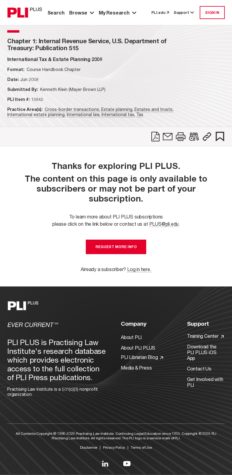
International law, (83, 114)
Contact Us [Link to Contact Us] (199, 368)
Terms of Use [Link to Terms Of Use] (141, 447)
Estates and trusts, (153, 109)
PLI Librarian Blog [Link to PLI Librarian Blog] (142, 357)
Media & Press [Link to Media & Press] (136, 367)
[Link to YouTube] (126, 463)
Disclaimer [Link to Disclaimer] (88, 447)
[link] (155, 136)
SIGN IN (212, 12)
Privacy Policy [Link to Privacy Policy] (114, 447)
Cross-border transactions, (72, 109)
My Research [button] (117, 12)
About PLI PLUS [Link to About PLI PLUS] (138, 348)
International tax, (118, 114)
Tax (139, 114)
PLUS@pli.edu (164, 224)
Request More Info (116, 246)
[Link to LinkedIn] (105, 463)
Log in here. (139, 269)
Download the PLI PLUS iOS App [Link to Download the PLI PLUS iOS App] (202, 352)
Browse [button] (81, 12)
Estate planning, (117, 109)
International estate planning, (36, 114)
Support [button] (184, 12)
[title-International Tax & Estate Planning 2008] (54, 59)
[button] (207, 136)
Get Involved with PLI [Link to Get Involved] (205, 382)
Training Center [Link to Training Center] (205, 336)
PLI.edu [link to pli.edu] (160, 12)
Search (56, 12)
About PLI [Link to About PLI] (131, 337)
